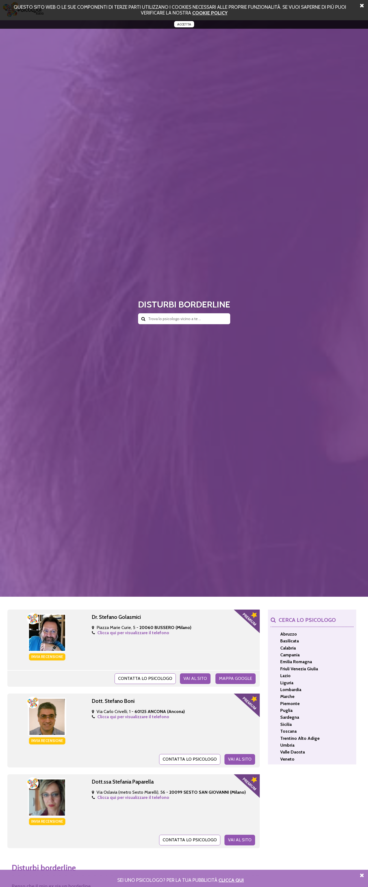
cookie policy (209, 13)
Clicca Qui (231, 880)
